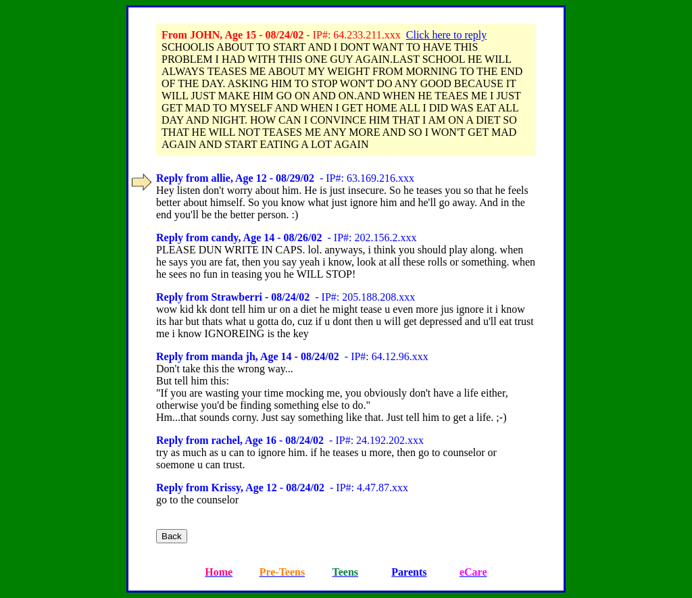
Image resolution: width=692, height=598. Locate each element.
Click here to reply (446, 35)
